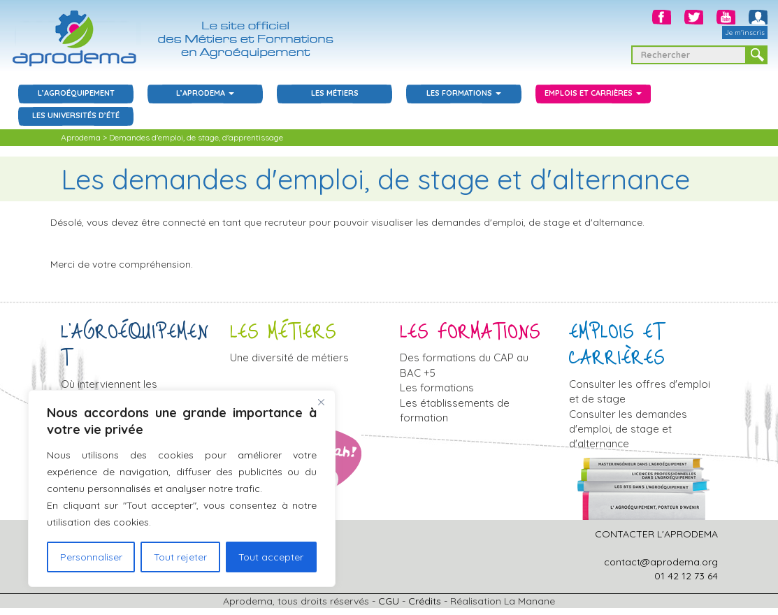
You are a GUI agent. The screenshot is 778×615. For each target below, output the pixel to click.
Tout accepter (270, 557)
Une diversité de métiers (289, 357)
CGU (388, 601)
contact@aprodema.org (661, 562)
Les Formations (463, 93)
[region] (182, 488)
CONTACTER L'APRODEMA (656, 534)
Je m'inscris (745, 32)
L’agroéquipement (76, 93)
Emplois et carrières (593, 93)
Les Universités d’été (76, 115)
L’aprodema (205, 93)
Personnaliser (91, 557)
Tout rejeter (180, 557)
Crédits (424, 601)
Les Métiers (335, 93)
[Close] (320, 401)
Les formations (437, 387)
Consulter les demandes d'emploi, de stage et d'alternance (628, 429)
